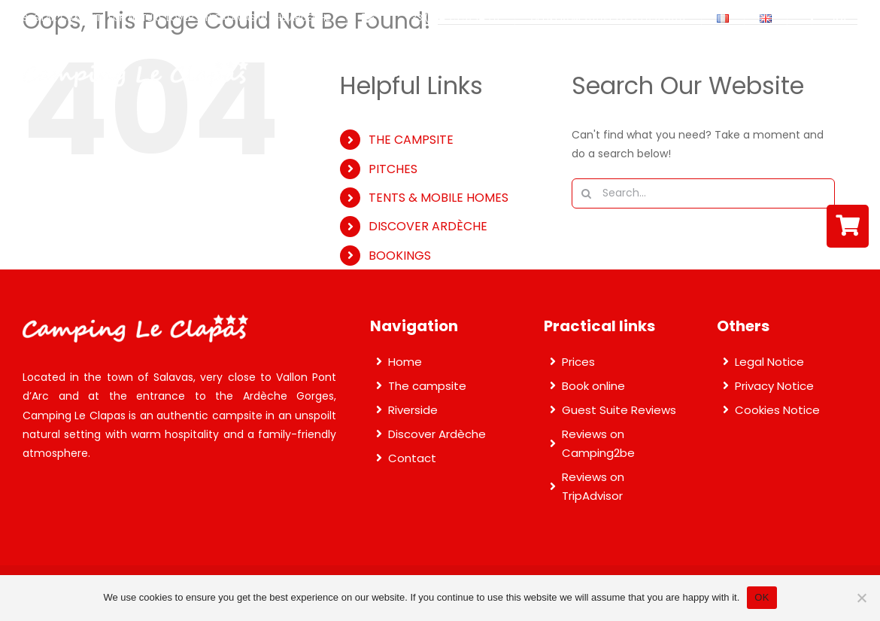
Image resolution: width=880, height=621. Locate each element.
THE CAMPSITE (411, 139)
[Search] (587, 193)
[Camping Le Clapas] (135, 65)
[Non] (861, 597)
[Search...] (703, 193)
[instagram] (839, 18)
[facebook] (812, 18)
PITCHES (393, 169)
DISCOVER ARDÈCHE (428, 226)
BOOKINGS (400, 255)
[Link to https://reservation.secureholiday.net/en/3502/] (848, 226)
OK (761, 597)
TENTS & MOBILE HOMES (438, 197)
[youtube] (866, 18)
